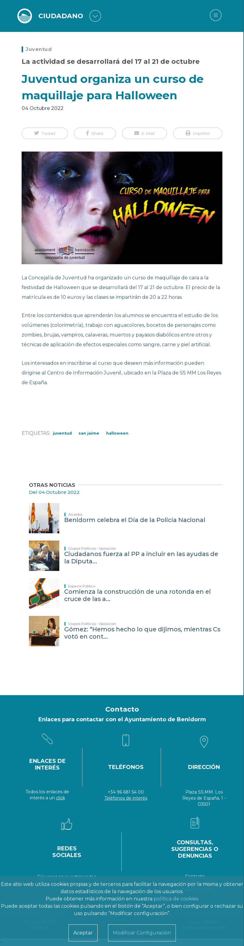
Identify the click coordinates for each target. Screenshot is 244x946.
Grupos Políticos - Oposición (92, 548)
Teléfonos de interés (125, 798)
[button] (45, 133)
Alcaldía (75, 514)
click (60, 798)
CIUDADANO (60, 16)
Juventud (39, 49)
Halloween (117, 433)
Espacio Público (81, 586)
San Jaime (88, 433)
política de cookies (176, 899)
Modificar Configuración (142, 933)
